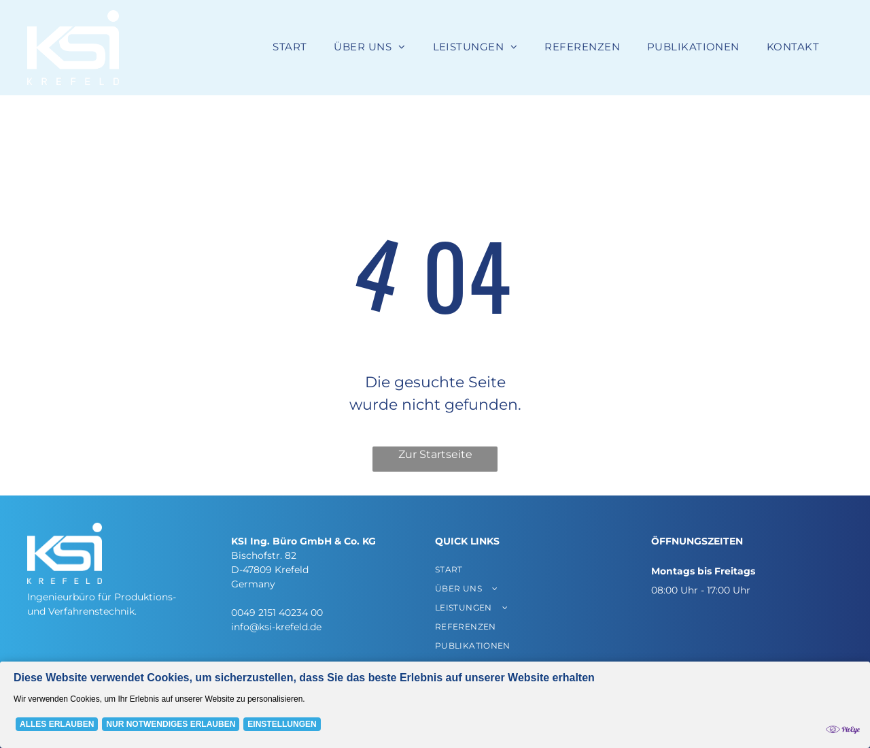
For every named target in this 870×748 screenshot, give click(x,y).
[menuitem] (289, 47)
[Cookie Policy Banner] (435, 705)
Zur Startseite (435, 454)
